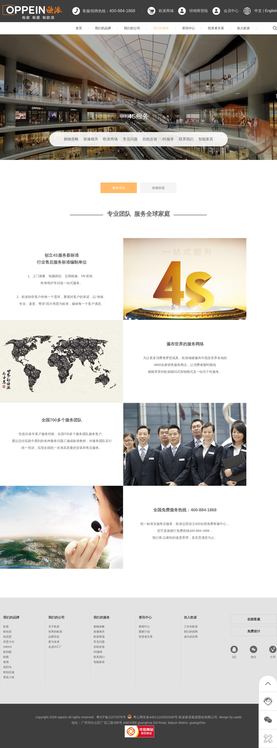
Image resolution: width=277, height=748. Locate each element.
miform (7, 646)
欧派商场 (110, 139)
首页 (79, 28)
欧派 (6, 626)
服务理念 (118, 188)
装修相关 (90, 139)
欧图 (6, 657)
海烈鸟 (7, 667)
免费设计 (253, 631)
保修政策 (158, 188)
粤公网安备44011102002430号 (155, 717)
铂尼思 (7, 636)
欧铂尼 (7, 631)
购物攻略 (71, 139)
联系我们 (186, 139)
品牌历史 (53, 636)
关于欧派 (53, 626)
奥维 (6, 662)
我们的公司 (132, 28)
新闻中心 (144, 626)
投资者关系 (216, 28)
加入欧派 (243, 28)
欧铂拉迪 (8, 672)
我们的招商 (191, 631)
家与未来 (53, 641)
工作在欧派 (191, 626)
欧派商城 (166, 11)
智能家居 (205, 139)
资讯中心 (188, 28)
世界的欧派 (55, 631)
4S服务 (168, 139)
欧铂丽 (7, 652)
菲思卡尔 (8, 641)
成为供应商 (191, 636)
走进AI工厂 (55, 646)
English (271, 11)
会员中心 (231, 11)
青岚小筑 (8, 677)
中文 (258, 11)
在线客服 (253, 619)
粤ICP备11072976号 (111, 717)
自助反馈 (149, 139)
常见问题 (130, 139)
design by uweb (230, 717)
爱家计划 (144, 631)
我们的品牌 (103, 28)
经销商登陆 (198, 11)
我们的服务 (161, 28)
